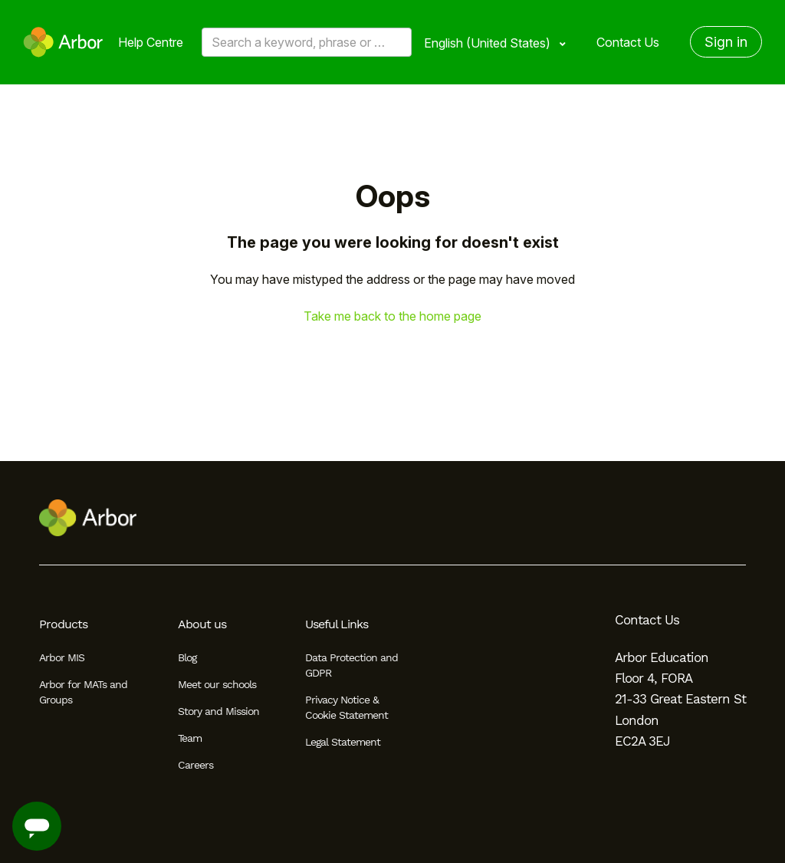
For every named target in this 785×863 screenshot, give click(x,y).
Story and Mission (218, 711)
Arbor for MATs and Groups (83, 692)
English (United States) (488, 43)
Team (190, 738)
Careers (195, 765)
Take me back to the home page (392, 316)
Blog (187, 657)
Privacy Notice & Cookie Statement (346, 707)
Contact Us (627, 42)
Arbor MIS (61, 657)
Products (63, 624)
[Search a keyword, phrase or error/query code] (307, 42)
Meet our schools (217, 684)
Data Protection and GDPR (351, 665)
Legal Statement (342, 742)
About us (202, 624)
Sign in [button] (726, 42)
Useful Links (336, 624)
